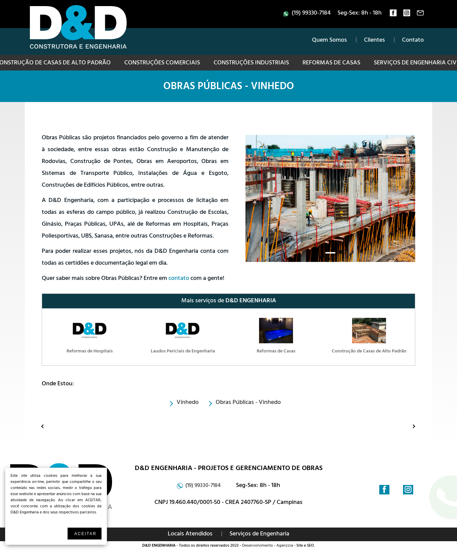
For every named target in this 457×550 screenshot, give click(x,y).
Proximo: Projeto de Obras (407, 426)
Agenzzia (284, 546)
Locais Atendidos (190, 534)
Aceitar (85, 533)
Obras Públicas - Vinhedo (228, 87)
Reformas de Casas (331, 63)
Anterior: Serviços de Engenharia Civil (44, 426)
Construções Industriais (251, 63)
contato (420, 14)
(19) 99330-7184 (311, 13)
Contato (413, 40)
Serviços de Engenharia (259, 534)
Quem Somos (329, 40)
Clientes (374, 40)
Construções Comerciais (162, 63)
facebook (393, 14)
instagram (406, 14)
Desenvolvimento (257, 546)
